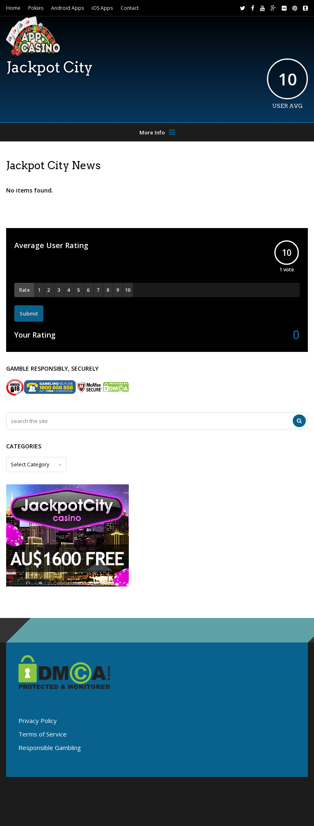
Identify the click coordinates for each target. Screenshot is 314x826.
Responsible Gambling (49, 747)
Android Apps (67, 7)
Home (13, 7)
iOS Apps (102, 7)
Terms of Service (42, 734)
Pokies (35, 7)
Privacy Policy (37, 720)
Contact (130, 7)
